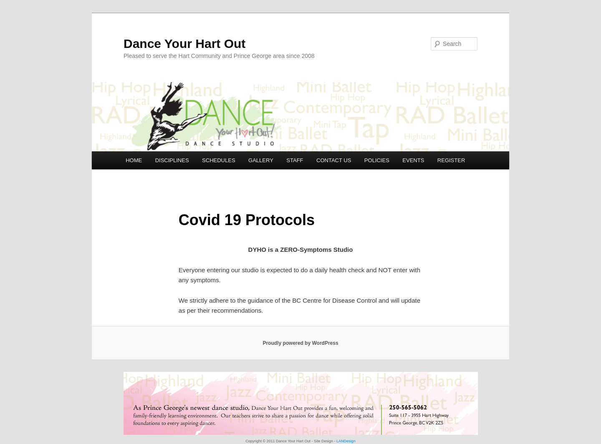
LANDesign (346, 441)
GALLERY (260, 160)
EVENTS (413, 160)
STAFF (294, 160)
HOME (134, 160)
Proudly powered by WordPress (300, 343)
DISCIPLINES (172, 160)
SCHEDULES (218, 160)
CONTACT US (333, 160)
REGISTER (451, 160)
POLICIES (376, 160)
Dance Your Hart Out (184, 43)
